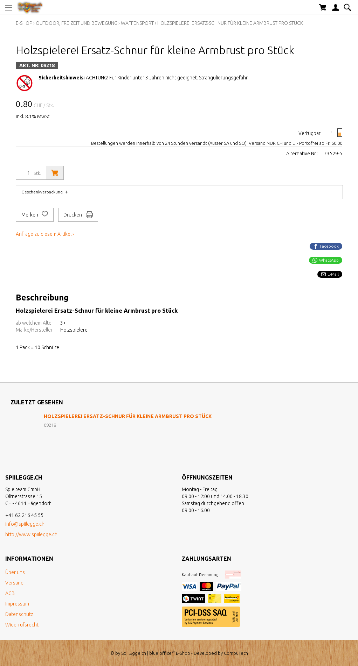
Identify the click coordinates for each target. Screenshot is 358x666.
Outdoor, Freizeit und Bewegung (76, 23)
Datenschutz (19, 614)
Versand (14, 583)
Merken (34, 214)
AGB (10, 593)
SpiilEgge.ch (133, 653)
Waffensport (137, 23)
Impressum (17, 604)
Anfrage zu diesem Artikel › (45, 234)
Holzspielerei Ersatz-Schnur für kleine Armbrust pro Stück (230, 23)
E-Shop (24, 23)
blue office (162, 653)
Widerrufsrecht (22, 625)
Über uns (15, 572)
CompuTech (236, 653)
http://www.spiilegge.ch (31, 534)
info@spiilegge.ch (24, 524)
